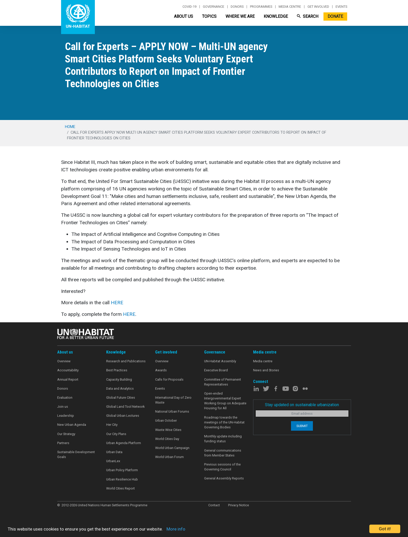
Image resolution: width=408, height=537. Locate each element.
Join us (62, 406)
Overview (64, 361)
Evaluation (64, 397)
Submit (302, 426)
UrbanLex (113, 461)
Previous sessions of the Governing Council (222, 466)
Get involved (318, 6)
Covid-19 (189, 6)
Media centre (290, 6)
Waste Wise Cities (168, 430)
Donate (335, 16)
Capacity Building (119, 379)
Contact (214, 505)
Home (70, 126)
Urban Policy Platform (122, 470)
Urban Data (114, 452)
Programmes (261, 6)
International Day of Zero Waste (173, 400)
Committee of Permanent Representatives (222, 382)
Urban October (166, 420)
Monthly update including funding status (223, 438)
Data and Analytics (120, 388)
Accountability (68, 370)
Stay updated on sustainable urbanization (302, 404)
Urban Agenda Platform (123, 443)
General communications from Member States (222, 452)
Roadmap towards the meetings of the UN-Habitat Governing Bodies (224, 422)
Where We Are (240, 16)
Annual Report (67, 379)
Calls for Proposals (169, 379)
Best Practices (116, 370)
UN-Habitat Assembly (220, 361)
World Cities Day (167, 439)
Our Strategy (66, 434)
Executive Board (216, 370)
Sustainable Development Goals (76, 454)
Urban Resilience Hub (122, 479)
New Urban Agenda (71, 425)
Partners (63, 443)
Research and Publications (126, 361)
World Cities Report (120, 488)
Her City (112, 425)
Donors (237, 6)
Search (307, 16)
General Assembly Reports (224, 478)
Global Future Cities (120, 397)
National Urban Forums (172, 411)
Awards (161, 370)
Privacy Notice (238, 505)
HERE (117, 303)
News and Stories (266, 370)
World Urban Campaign (172, 448)
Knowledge (276, 16)
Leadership (65, 416)
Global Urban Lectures (122, 416)
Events (341, 6)
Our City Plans (116, 434)
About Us (183, 16)
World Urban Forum (169, 457)
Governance (213, 6)
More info (175, 529)
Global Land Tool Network (125, 406)
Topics (209, 16)
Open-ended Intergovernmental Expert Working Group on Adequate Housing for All (225, 400)
